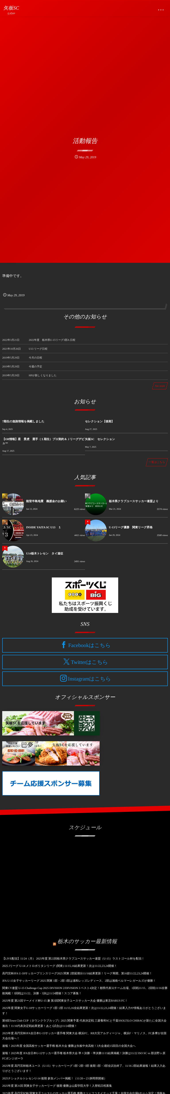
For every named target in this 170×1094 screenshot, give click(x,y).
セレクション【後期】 (99, 421)
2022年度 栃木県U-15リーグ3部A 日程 (52, 342)
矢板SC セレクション (100, 439)
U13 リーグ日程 (38, 351)
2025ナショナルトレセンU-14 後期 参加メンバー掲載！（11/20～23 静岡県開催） (54, 1078)
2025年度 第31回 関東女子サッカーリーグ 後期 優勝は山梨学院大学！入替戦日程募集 (57, 1085)
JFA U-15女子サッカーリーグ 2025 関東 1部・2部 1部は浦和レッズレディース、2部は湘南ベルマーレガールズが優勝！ (79, 980)
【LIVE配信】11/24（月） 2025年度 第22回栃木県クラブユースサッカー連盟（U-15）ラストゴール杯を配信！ (73, 958)
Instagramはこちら (89, 679)
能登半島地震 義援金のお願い (46, 501)
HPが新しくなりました (43, 378)
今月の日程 (35, 360)
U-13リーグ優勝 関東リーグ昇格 (131, 527)
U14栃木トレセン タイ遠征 (44, 553)
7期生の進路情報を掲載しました (23, 421)
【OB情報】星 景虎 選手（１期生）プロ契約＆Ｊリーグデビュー (43, 441)
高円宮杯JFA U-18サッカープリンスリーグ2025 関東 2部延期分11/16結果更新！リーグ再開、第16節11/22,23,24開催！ (77, 973)
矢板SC (11, 8)
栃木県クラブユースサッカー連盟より (133, 501)
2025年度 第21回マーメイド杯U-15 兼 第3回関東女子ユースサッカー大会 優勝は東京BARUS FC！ (65, 1000)
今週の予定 (35, 369)
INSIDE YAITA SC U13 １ (43, 527)
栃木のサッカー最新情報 (87, 939)
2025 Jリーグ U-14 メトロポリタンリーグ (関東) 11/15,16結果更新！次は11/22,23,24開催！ (59, 965)
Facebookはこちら (89, 645)
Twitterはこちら (89, 662)
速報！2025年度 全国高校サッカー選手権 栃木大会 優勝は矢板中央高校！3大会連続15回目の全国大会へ (69, 1045)
